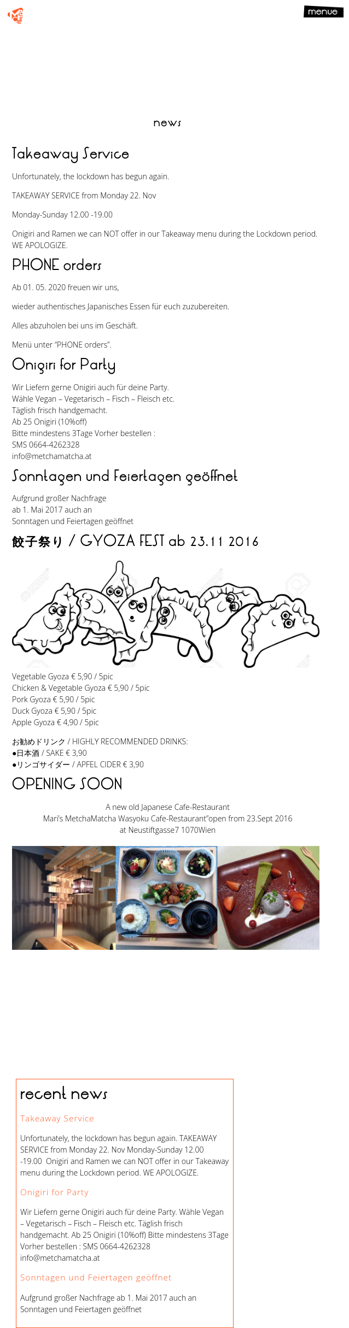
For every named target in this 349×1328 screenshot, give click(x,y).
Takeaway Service (57, 1118)
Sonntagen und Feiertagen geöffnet (96, 1277)
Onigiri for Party (54, 1192)
